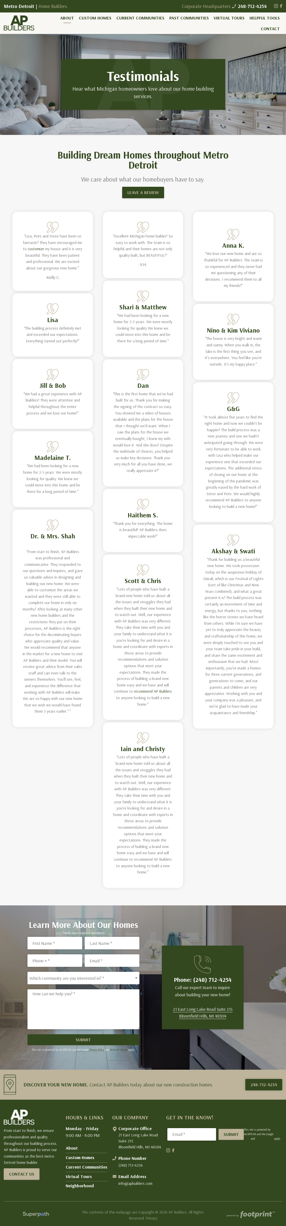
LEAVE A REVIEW (143, 192)
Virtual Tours (79, 1176)
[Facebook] (281, 6)
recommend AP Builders (153, 691)
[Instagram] (276, 6)
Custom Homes (80, 1157)
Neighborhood (80, 1186)
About (72, 1148)
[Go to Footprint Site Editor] (250, 1215)
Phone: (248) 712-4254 (203, 979)
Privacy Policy (96, 1049)
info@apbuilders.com (135, 1183)
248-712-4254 (249, 6)
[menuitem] (67, 17)
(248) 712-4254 (130, 1165)
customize (35, 248)
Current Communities (86, 1167)
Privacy (151, 1218)
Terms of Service (118, 1049)
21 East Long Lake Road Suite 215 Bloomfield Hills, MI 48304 (139, 1140)
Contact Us (21, 1174)
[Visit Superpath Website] (36, 1215)
